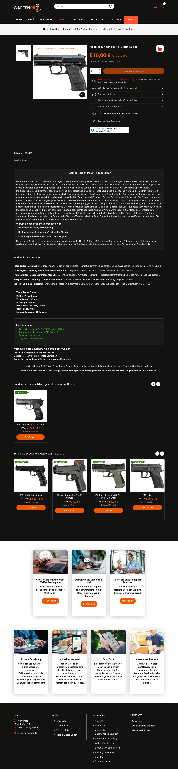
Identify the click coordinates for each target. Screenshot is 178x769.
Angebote (61, 721)
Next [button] (162, 453)
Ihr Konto (136, 715)
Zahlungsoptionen (103, 94)
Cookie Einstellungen (66, 735)
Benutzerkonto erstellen (143, 725)
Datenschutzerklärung (106, 738)
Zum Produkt (30, 437)
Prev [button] (157, 453)
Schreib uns (89, 604)
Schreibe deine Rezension (106, 121)
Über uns (99, 757)
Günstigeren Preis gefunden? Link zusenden (115, 88)
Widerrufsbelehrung (105, 743)
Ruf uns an (127, 601)
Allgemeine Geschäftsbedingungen (106, 732)
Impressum (100, 725)
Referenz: (19, 153)
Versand (99, 721)
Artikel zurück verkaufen (106, 106)
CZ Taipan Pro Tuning (31, 495)
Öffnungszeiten (102, 761)
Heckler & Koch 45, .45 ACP (30, 424)
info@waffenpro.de (27, 733)
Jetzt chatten (50, 601)
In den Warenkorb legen (134, 71)
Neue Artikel (62, 725)
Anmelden (137, 721)
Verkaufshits (62, 730)
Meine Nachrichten (141, 730)
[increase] (99, 69)
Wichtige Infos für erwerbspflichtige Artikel (115, 100)
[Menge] (94, 71)
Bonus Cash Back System (107, 748)
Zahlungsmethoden (104, 752)
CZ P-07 (147, 495)
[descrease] (99, 72)
